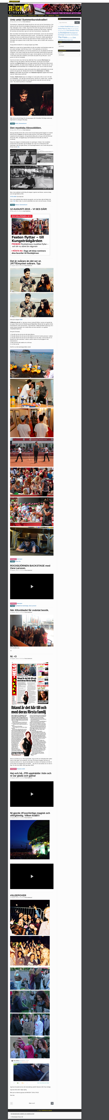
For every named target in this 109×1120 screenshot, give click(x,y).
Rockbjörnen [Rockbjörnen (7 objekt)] (65, 33)
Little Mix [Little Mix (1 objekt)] (59, 30)
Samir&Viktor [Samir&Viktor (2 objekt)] (68, 34)
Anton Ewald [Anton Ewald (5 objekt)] (64, 26)
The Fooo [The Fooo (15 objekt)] (62, 37)
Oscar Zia (17, 561)
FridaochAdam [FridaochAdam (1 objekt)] (76, 26)
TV (46, 15)
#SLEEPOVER (18, 895)
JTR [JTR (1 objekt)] (71, 28)
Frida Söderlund (26, 21)
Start (10, 15)
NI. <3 (13, 656)
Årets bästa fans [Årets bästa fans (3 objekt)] (68, 40)
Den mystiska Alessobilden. (25, 127)
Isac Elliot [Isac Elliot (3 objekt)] (67, 28)
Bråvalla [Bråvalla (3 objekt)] (71, 26)
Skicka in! (51, 15)
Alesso (17, 204)
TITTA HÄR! (13, 196)
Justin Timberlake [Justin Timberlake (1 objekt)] (75, 28)
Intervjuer (41, 15)
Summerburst (22, 123)
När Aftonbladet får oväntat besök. (29, 610)
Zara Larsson (32, 605)
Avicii (16, 123)
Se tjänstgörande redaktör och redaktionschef (22, 1113)
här (18, 147)
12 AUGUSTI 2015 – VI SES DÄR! (28, 209)
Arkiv (59, 44)
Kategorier (60, 52)
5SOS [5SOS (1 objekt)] (59, 26)
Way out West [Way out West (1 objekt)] (69, 37)
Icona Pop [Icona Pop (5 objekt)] (61, 28)
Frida (57, 15)
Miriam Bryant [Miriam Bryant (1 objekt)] (63, 30)
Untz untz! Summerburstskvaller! (28, 19)
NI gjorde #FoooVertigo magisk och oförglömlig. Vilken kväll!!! (30, 814)
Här (14, 201)
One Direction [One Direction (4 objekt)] (70, 30)
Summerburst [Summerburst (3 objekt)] (74, 35)
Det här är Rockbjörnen (20, 15)
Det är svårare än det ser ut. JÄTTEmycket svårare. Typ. (25, 262)
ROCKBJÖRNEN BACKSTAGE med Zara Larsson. (30, 566)
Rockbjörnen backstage (21, 605)
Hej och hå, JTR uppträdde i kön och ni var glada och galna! (30, 774)
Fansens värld (32, 15)
